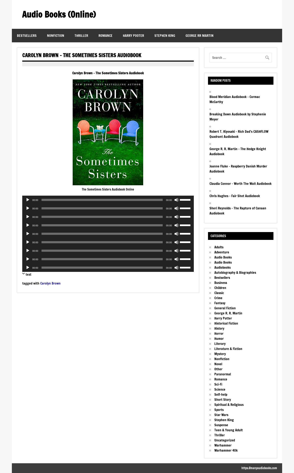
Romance (105, 35)
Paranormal (222, 374)
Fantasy (219, 303)
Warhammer (223, 445)
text (28, 274)
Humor (219, 338)
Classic (219, 292)
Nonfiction (55, 35)
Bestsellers (27, 35)
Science (219, 389)
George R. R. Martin (228, 313)
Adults (218, 247)
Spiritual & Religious (229, 404)
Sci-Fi (218, 384)
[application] (108, 200)
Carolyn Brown (50, 283)
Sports (219, 409)
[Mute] (176, 200)
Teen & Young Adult (228, 430)
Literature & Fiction (228, 348)
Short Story (222, 399)
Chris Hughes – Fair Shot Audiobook (234, 196)
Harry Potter (223, 318)
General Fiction (225, 308)
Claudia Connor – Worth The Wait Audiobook (240, 183)
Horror (218, 333)
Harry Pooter (133, 35)
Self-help (220, 394)
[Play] (28, 200)
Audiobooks (222, 267)
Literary (220, 343)
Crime (218, 298)
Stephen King (164, 35)
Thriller (81, 35)
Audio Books (223, 257)
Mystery (220, 353)
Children (220, 287)
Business (220, 282)
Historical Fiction (226, 323)
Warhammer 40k (226, 450)
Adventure (221, 252)
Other (218, 369)
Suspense (221, 425)
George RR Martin (200, 35)
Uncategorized (224, 440)
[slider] (102, 200)
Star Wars (221, 414)
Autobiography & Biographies (235, 272)
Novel (218, 364)
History (219, 328)
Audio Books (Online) (59, 14)
